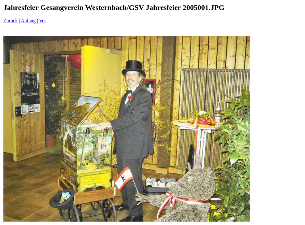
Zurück (10, 20)
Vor (42, 20)
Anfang (28, 20)
